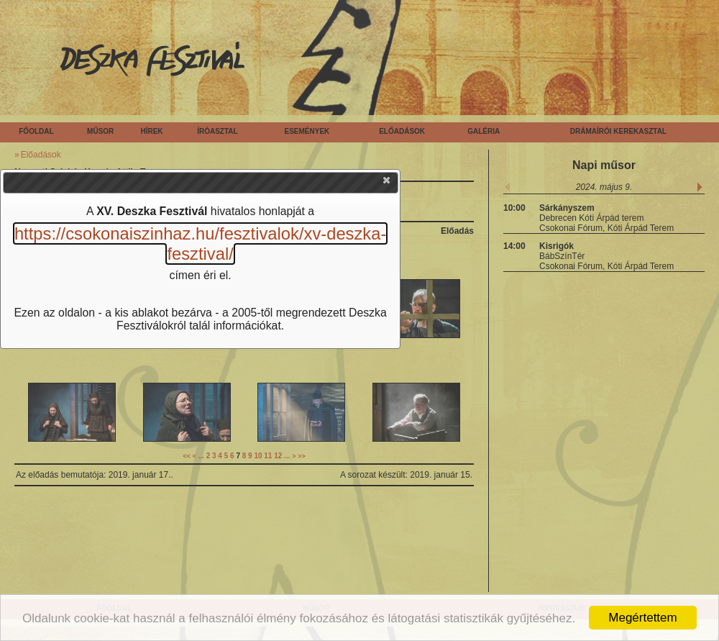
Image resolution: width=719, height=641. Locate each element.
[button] (387, 183)
